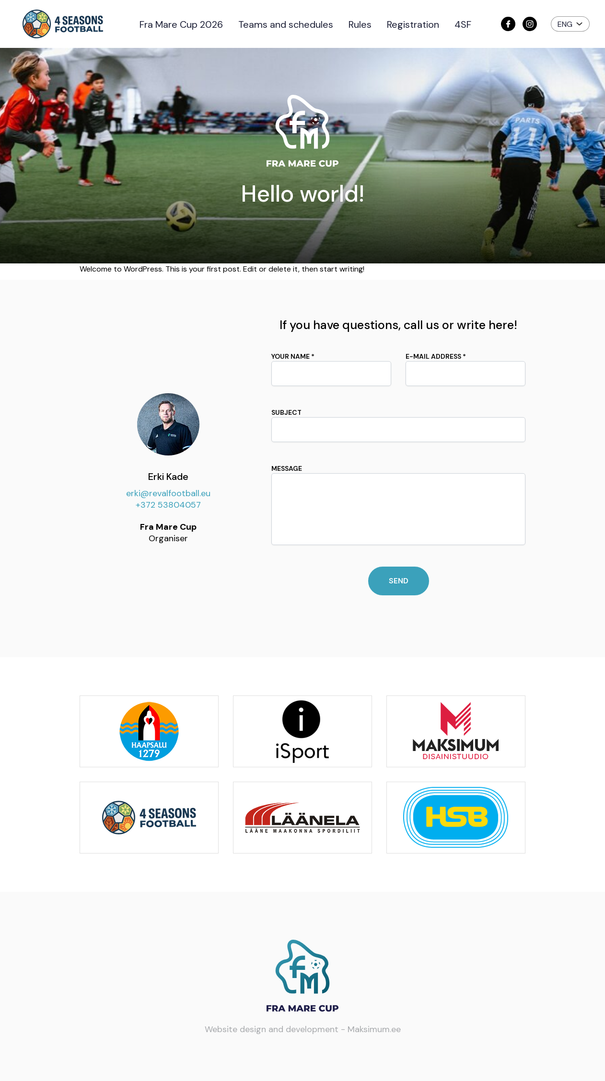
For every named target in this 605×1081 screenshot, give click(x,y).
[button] (570, 24)
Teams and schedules (285, 24)
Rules (360, 24)
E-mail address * (465, 369)
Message (398, 504)
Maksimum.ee (374, 1029)
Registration (413, 24)
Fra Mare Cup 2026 (181, 24)
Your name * (331, 369)
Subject (398, 425)
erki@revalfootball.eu (168, 493)
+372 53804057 (168, 505)
